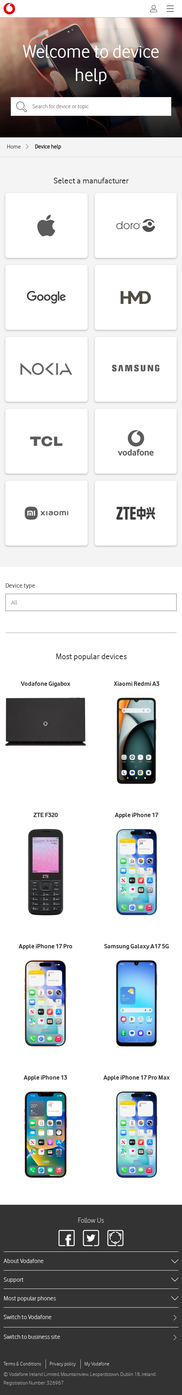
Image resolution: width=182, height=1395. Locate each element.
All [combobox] (14, 602)
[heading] (91, 1261)
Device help (48, 146)
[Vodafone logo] (9, 8)
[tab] (91, 1317)
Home (14, 146)
